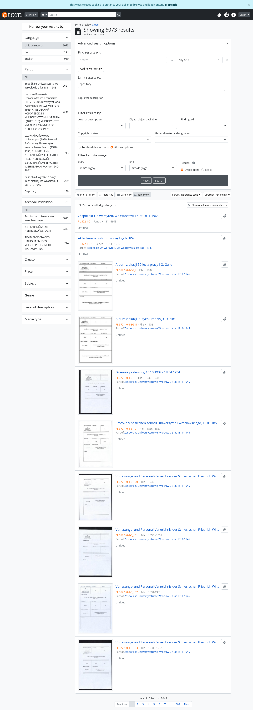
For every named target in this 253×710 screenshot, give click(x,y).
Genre (29, 295)
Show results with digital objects (207, 205)
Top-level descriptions (95, 147)
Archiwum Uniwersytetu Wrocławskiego (47, 218)
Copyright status (88, 133)
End (131, 161)
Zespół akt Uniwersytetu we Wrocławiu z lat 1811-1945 (47, 85)
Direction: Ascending (216, 194)
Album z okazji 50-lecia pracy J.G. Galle (144, 264)
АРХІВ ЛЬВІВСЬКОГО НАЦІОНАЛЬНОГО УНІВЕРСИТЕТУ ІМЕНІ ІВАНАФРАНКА (47, 243)
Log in (243, 14)
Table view (141, 194)
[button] (219, 14)
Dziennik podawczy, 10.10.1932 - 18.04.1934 (148, 372)
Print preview (86, 194)
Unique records (47, 46)
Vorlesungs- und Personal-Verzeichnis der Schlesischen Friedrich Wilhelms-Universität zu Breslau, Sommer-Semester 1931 (168, 586)
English (47, 59)
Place (29, 271)
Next (187, 704)
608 (178, 704)
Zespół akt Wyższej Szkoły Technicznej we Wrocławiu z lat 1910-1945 (47, 181)
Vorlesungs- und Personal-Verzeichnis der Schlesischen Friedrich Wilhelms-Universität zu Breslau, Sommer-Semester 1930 (168, 476)
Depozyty (47, 192)
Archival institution (39, 202)
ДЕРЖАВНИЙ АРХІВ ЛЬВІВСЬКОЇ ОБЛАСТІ (47, 228)
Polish (47, 52)
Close (95, 24)
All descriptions (123, 147)
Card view (124, 194)
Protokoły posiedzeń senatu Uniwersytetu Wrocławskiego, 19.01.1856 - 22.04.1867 (168, 423)
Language (32, 37)
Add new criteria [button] (90, 68)
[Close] (249, 4)
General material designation (173, 133)
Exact (208, 170)
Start (81, 161)
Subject (30, 283)
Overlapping (192, 170)
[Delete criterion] (227, 60)
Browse (30, 14)
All (26, 77)
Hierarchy (106, 194)
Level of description (39, 307)
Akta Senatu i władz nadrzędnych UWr (106, 238)
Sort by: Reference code (185, 194)
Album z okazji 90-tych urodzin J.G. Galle (145, 319)
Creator (30, 259)
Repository (84, 84)
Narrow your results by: (46, 26)
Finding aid (187, 119)
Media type (33, 319)
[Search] (82, 14)
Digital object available (143, 119)
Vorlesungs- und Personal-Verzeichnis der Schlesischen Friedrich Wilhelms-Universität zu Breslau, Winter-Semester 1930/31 (168, 530)
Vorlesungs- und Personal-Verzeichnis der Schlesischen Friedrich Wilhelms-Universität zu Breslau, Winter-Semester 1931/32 (168, 642)
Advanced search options (97, 43)
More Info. (171, 4)
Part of (30, 69)
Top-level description (90, 98)
